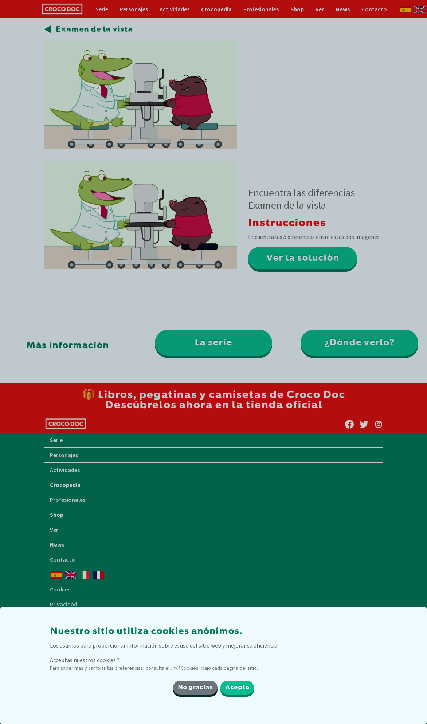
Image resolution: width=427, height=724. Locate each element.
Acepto (237, 687)
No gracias (195, 687)
